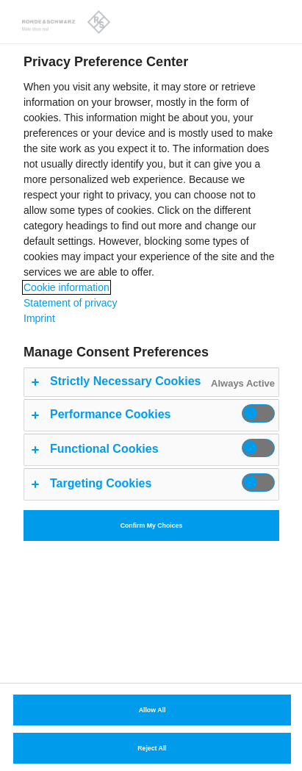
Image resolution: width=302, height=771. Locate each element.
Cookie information (66, 287)
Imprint (39, 318)
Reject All (152, 748)
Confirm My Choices (152, 525)
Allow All (152, 710)
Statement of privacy (71, 303)
